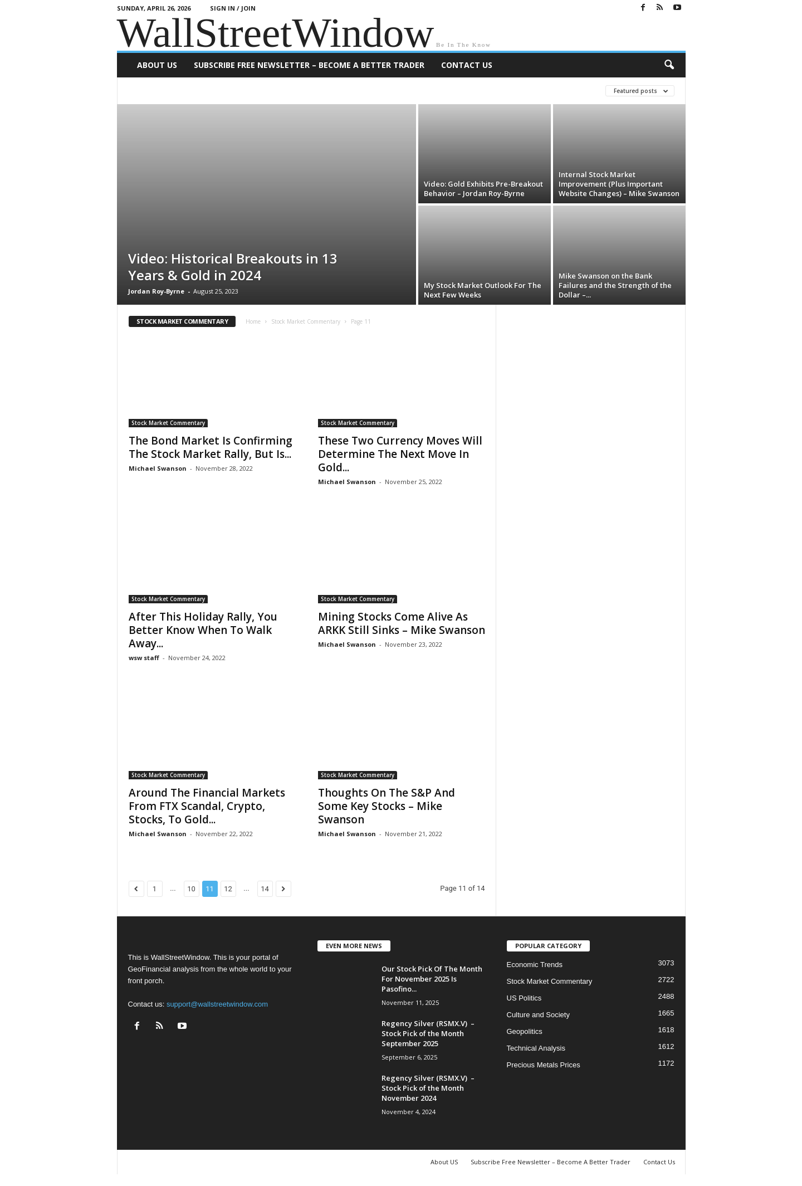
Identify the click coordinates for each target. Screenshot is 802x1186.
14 (265, 889)
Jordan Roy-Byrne (156, 291)
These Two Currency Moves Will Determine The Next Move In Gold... (400, 454)
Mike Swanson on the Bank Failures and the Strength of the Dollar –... (615, 285)
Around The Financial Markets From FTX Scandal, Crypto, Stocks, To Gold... (207, 806)
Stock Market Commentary (305, 321)
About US (157, 65)
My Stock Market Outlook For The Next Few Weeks (482, 290)
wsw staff (144, 657)
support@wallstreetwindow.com (217, 1004)
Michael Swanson (158, 468)
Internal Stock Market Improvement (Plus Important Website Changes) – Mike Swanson (619, 183)
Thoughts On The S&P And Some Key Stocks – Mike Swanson (386, 806)
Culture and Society (538, 1015)
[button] (669, 65)
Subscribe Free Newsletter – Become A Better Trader (309, 65)
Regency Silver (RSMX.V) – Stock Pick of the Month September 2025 (428, 1033)
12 (228, 889)
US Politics (524, 998)
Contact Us (466, 65)
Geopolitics (524, 1031)
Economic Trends (535, 964)
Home (253, 321)
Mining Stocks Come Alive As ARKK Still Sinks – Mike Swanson (401, 623)
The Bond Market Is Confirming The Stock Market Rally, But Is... (210, 447)
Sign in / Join (233, 8)
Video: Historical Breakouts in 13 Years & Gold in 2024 (233, 266)
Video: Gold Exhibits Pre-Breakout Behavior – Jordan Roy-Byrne (483, 188)
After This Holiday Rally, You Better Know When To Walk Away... (203, 630)
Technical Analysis (536, 1048)
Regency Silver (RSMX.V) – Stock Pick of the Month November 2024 (428, 1088)
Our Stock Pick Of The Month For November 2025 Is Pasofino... (432, 979)
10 (191, 889)
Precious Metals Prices (543, 1065)
